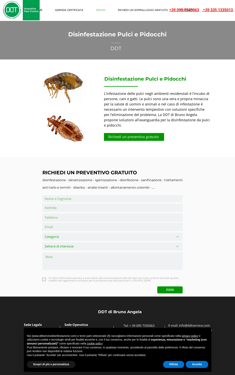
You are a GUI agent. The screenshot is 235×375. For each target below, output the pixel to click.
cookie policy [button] (94, 343)
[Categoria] (112, 237)
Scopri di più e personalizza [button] (51, 364)
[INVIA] (170, 289)
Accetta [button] (197, 364)
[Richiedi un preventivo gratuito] (134, 137)
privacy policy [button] (190, 335)
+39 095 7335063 (184, 9)
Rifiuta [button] (173, 364)
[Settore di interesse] (112, 246)
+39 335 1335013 (218, 9)
